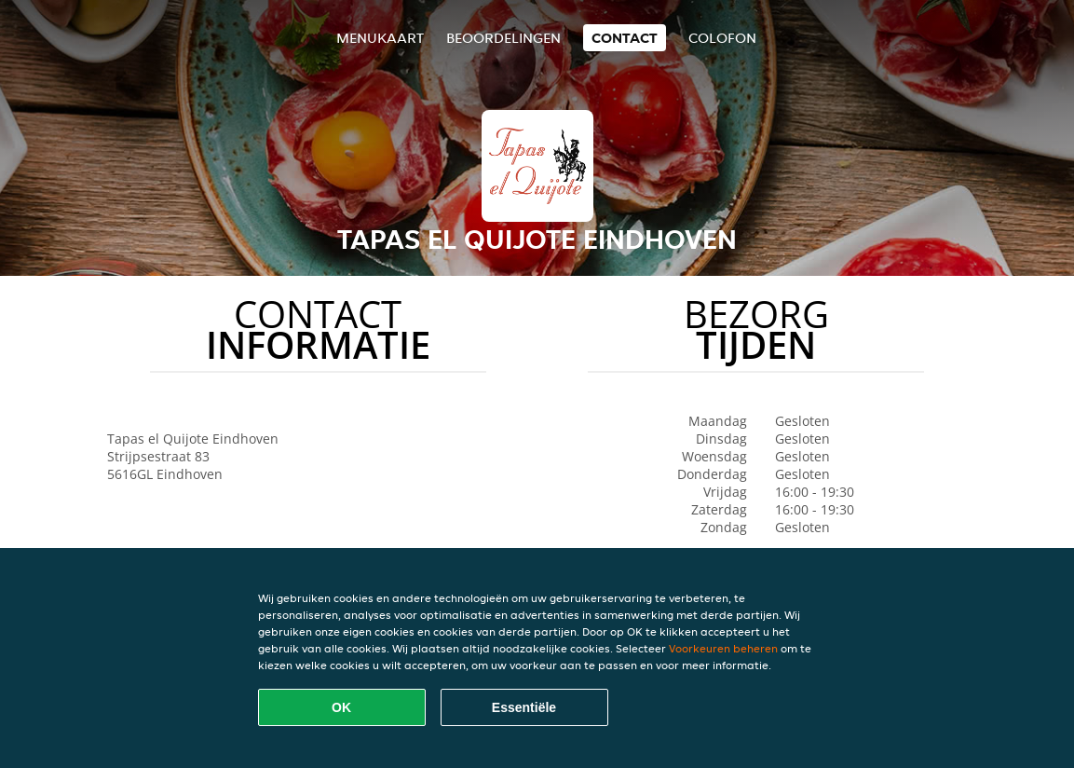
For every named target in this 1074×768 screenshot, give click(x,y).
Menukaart (380, 38)
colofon (722, 38)
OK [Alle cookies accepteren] (341, 707)
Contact (624, 38)
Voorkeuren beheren (723, 648)
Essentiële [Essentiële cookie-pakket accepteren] (524, 707)
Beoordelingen (503, 38)
